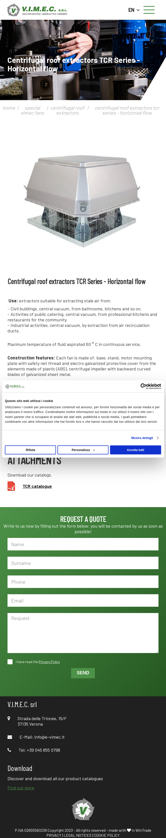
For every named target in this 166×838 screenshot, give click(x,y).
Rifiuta (30, 450)
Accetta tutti (135, 450)
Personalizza (83, 450)
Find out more (21, 787)
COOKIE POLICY (107, 835)
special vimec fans (32, 110)
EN (134, 10)
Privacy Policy (49, 662)
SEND (83, 672)
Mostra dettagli (142, 438)
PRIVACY (53, 835)
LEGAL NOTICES (77, 835)
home (9, 107)
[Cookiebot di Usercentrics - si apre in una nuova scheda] (139, 386)
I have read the (37, 662)
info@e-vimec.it (49, 737)
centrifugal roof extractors (67, 110)
